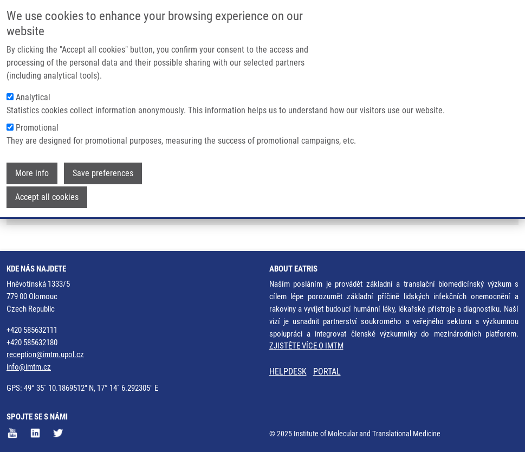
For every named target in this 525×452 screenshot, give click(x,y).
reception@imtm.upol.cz (45, 354)
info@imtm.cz (29, 367)
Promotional (37, 125)
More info (32, 171)
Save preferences (103, 171)
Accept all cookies (47, 195)
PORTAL (327, 371)
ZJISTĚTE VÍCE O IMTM (306, 346)
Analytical (33, 95)
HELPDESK (288, 371)
